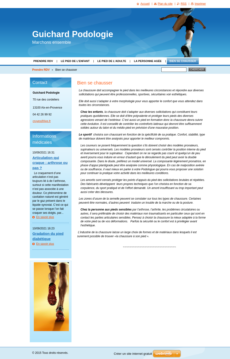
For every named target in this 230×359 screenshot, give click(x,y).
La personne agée (148, 61)
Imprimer (200, 3)
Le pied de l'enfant (75, 61)
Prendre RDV (43, 61)
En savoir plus (45, 217)
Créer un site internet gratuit (133, 353)
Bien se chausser (182, 61)
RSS (184, 3)
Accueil (145, 3)
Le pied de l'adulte (111, 61)
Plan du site (165, 3)
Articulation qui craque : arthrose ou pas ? (50, 163)
